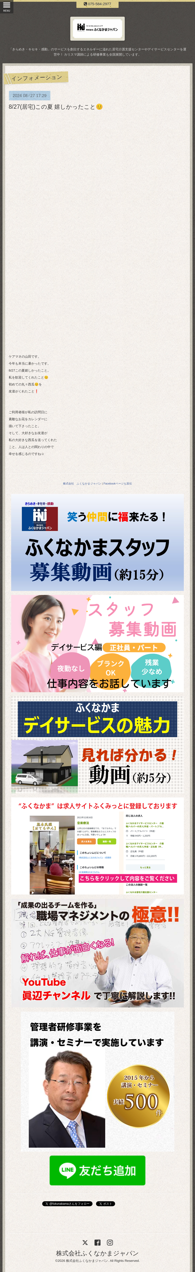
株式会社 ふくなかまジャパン (82, 483)
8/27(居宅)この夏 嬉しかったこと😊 (56, 106)
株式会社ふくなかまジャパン (97, 1253)
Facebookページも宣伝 (117, 483)
